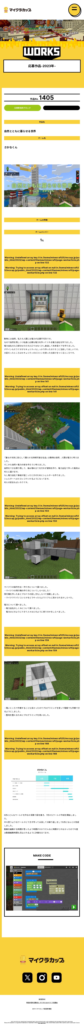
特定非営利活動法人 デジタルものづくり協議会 (42, 1003)
